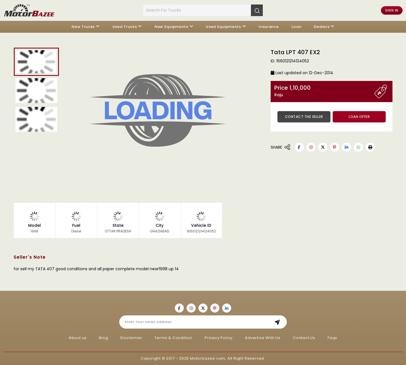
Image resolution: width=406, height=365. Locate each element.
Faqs (332, 337)
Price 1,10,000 (324, 91)
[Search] (257, 10)
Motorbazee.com (207, 358)
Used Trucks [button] (124, 26)
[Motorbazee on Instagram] (310, 147)
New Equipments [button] (171, 26)
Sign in (391, 10)
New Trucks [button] (83, 26)
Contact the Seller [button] (304, 116)
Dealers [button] (321, 26)
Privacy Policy (219, 337)
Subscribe (279, 322)
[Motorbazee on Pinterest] (334, 147)
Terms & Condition (173, 337)
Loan (296, 26)
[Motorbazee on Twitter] (322, 147)
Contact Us (304, 337)
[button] (370, 147)
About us (78, 337)
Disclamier (131, 337)
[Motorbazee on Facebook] (299, 147)
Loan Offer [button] (359, 116)
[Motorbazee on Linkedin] (346, 147)
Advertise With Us (263, 337)
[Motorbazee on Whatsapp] (358, 147)
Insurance (269, 26)
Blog (103, 337)
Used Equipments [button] (223, 26)
